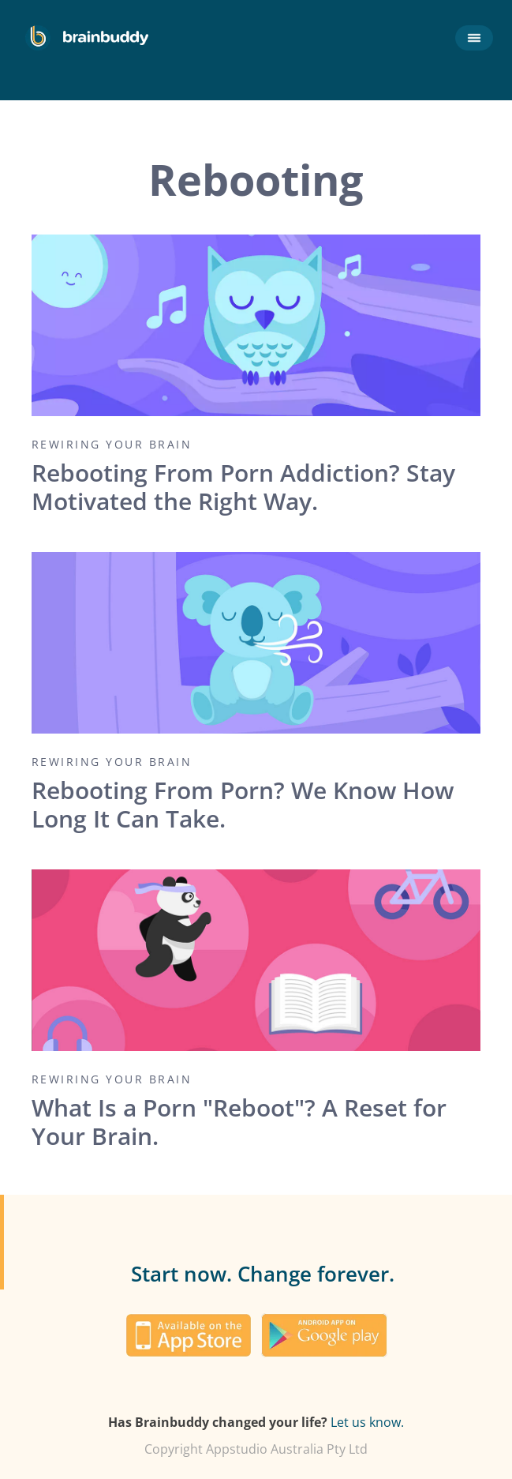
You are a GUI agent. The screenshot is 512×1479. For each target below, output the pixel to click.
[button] (471, 38)
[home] (86, 38)
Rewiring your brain (112, 444)
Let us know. (367, 1422)
